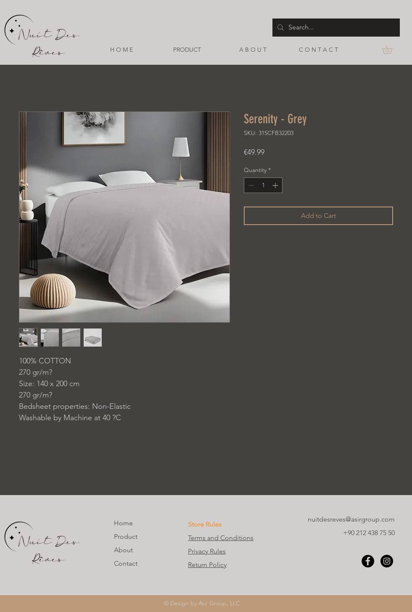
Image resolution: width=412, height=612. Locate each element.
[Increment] (276, 185)
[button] (391, 49)
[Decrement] (250, 185)
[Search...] (335, 28)
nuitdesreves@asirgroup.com (351, 519)
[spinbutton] (263, 185)
